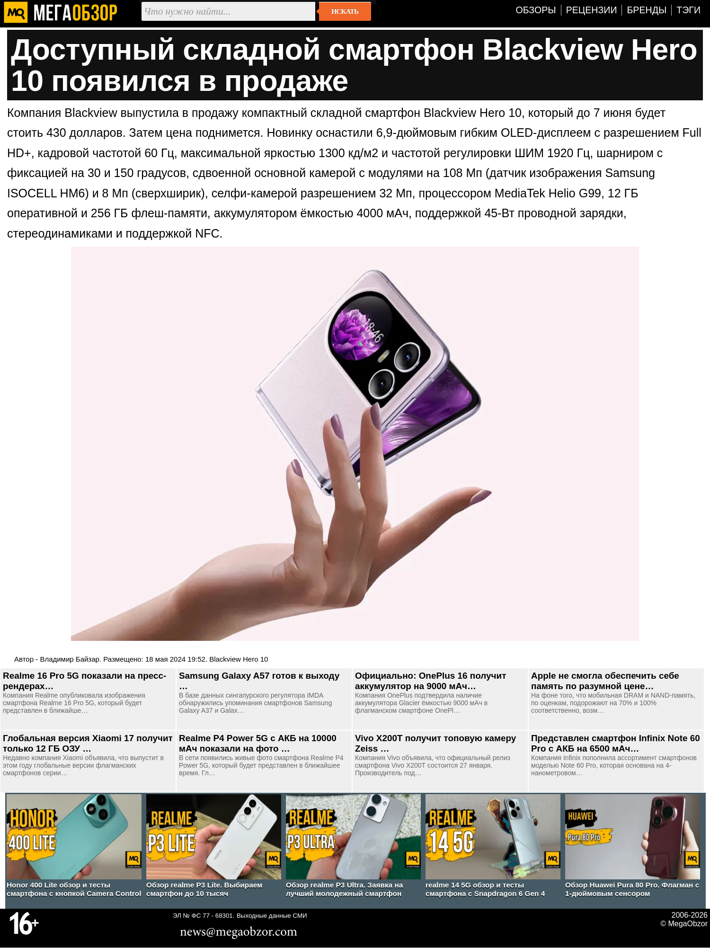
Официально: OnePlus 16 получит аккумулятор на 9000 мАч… (430, 681)
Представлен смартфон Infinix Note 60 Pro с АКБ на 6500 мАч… (615, 743)
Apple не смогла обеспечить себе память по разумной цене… (605, 681)
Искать (344, 11)
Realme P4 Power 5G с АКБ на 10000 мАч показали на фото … (258, 743)
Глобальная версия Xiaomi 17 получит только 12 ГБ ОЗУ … (88, 743)
